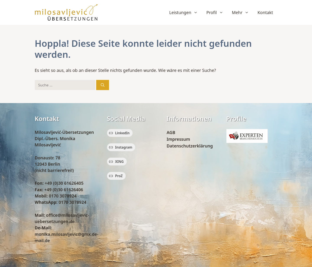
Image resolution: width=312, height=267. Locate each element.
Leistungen (185, 12)
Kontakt (265, 12)
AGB (171, 132)
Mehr (242, 12)
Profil (217, 12)
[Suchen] (102, 85)
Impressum (178, 139)
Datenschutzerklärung (190, 146)
